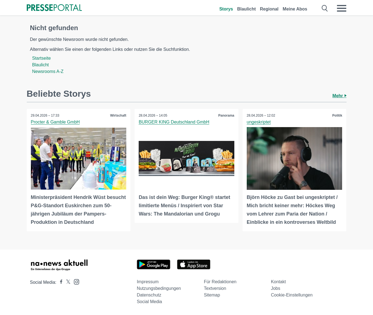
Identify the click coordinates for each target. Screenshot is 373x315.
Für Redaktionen (220, 281)
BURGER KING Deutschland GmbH (174, 122)
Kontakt (278, 281)
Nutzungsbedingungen (159, 288)
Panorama (226, 115)
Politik (337, 115)
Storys (226, 9)
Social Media (149, 301)
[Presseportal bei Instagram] (75, 281)
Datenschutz (149, 295)
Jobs (275, 288)
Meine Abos (295, 9)
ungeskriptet (259, 122)
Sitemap (212, 295)
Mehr (339, 95)
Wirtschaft (118, 115)
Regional (269, 9)
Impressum (148, 281)
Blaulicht (246, 9)
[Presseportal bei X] (67, 282)
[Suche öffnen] (324, 8)
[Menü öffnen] (342, 8)
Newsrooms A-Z (48, 71)
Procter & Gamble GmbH (55, 122)
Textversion (215, 288)
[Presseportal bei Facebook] (60, 282)
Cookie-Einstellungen (292, 295)
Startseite (41, 58)
